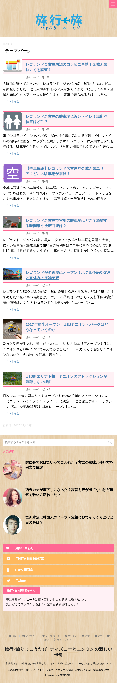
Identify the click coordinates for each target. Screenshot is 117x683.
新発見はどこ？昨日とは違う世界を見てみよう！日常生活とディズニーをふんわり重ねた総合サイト (58, 663)
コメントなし (11, 101)
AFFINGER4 (64, 675)
